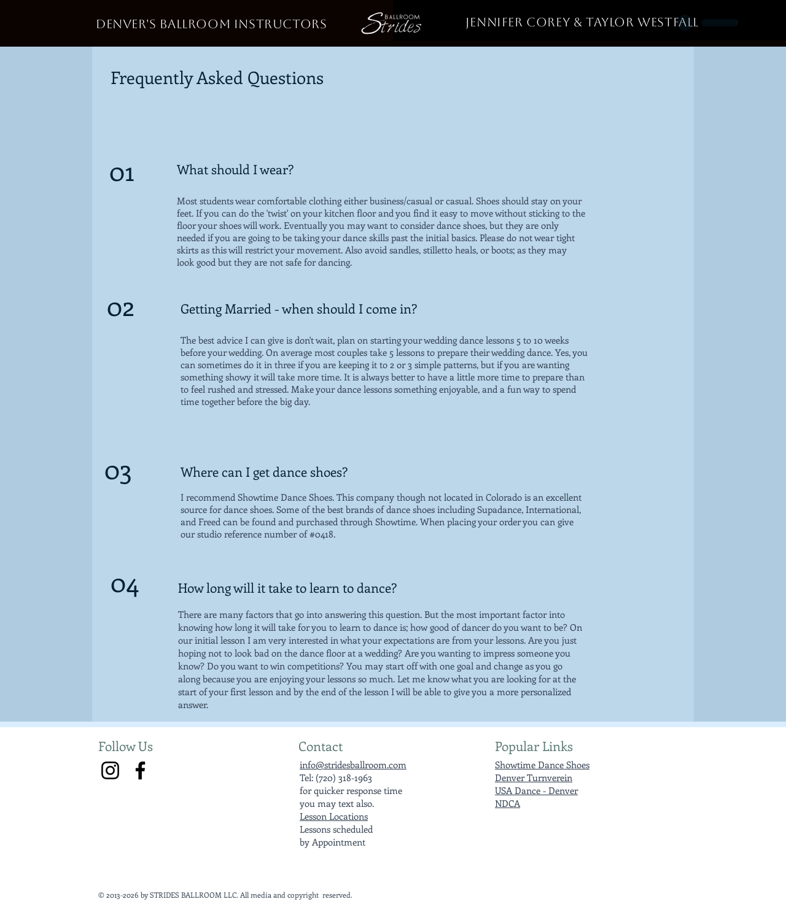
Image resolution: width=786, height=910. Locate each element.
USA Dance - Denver (536, 790)
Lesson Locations (334, 816)
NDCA (507, 803)
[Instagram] (110, 770)
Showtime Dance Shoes (542, 764)
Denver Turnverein (533, 777)
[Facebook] (140, 770)
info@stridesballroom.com (353, 764)
